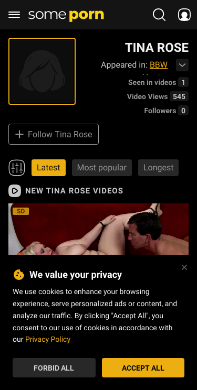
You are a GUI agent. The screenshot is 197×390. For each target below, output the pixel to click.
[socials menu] (184, 14)
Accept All (143, 368)
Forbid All (54, 368)
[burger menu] (14, 15)
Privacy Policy (47, 339)
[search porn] (159, 14)
